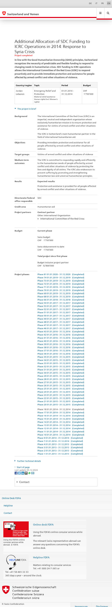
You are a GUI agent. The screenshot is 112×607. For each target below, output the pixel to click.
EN (108, 3)
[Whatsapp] (29, 469)
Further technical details (29, 457)
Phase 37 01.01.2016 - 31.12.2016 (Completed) (61, 347)
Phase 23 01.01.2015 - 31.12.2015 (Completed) (61, 391)
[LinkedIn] (23, 469)
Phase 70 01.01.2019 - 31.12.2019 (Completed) (61, 287)
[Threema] (26, 469)
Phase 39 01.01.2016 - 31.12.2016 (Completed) (61, 341)
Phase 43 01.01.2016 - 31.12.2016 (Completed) (61, 328)
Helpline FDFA (41, 553)
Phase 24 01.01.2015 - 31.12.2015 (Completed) (61, 388)
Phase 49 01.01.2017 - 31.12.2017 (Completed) (61, 315)
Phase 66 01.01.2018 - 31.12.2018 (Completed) (61, 296)
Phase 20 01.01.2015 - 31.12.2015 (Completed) (61, 401)
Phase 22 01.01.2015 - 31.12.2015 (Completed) (61, 395)
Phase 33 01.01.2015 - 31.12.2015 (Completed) (61, 360)
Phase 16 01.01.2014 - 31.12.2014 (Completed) (61, 412)
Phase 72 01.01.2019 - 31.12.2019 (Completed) (61, 280)
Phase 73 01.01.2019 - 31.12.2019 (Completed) (61, 277)
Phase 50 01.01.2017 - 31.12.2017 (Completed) (61, 312)
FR (102, 3)
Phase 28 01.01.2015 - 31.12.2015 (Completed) (61, 376)
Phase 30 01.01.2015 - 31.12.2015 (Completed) (61, 369)
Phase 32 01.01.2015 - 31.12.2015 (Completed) (61, 363)
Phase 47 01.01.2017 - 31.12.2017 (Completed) (61, 322)
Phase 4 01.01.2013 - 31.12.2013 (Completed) (60, 441)
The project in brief (26, 105)
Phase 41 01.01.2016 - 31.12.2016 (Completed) (61, 334)
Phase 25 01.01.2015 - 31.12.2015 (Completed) (61, 385)
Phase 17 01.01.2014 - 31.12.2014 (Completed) (61, 409)
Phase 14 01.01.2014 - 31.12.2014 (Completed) (61, 418)
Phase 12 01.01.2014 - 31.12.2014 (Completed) (61, 425)
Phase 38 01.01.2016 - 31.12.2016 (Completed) (61, 344)
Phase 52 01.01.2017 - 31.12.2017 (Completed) (61, 306)
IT (96, 3)
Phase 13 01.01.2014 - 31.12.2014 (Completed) (61, 422)
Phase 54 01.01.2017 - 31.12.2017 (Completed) (61, 299)
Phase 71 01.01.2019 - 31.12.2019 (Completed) (61, 284)
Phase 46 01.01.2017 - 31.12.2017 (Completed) (61, 325)
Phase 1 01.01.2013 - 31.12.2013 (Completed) (60, 450)
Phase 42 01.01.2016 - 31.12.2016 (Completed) (61, 331)
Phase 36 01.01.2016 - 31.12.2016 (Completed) (61, 350)
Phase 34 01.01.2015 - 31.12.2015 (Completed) (61, 357)
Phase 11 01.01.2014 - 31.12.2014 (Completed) (61, 428)
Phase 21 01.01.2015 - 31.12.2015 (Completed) (61, 398)
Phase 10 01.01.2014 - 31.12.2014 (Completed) (61, 431)
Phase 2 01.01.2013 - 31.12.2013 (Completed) (60, 447)
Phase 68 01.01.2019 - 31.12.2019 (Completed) (61, 293)
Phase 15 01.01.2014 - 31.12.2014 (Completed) (61, 415)
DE (90, 3)
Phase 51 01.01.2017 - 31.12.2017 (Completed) (61, 309)
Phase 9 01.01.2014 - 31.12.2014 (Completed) (60, 434)
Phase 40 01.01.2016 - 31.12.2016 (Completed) (61, 337)
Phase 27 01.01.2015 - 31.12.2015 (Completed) (61, 379)
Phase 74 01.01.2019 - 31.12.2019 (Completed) (61, 274)
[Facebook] (16, 469)
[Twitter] (19, 469)
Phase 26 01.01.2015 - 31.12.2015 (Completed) (61, 382)
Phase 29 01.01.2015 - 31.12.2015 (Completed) (61, 372)
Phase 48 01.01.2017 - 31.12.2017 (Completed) (61, 318)
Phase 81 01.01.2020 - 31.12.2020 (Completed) (61, 271)
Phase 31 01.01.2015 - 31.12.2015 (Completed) (61, 366)
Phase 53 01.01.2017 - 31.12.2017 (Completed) (61, 303)
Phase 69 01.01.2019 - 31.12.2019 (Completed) (61, 290)
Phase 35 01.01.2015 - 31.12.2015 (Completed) (61, 353)
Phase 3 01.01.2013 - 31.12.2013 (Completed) (60, 444)
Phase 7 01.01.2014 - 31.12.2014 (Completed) (60, 438)
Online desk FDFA (43, 521)
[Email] (32, 469)
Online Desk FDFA (11, 494)
